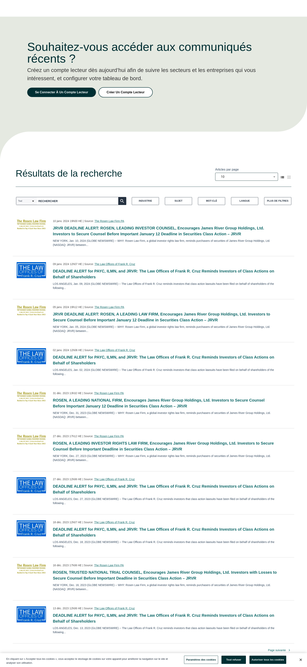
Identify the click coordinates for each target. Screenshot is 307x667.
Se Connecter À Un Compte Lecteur (61, 92)
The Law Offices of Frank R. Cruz (115, 264)
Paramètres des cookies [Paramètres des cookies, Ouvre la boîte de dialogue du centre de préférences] (201, 661)
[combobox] (246, 177)
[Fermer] (300, 661)
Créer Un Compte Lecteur (126, 92)
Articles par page (227, 169)
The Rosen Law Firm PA (109, 221)
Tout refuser (233, 661)
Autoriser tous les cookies (268, 661)
